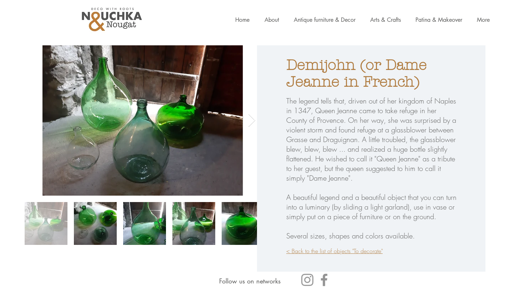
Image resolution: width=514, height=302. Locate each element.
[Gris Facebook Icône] (324, 280)
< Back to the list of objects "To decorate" (334, 251)
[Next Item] (252, 120)
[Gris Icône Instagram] (307, 280)
